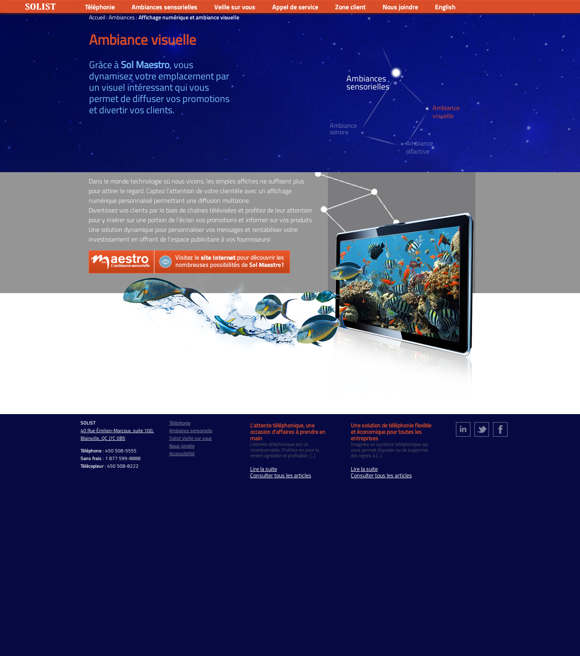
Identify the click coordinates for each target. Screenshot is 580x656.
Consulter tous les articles (280, 475)
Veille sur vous (234, 7)
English (445, 7)
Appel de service (295, 7)
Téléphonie (100, 7)
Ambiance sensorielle (190, 430)
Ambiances (122, 17)
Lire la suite (263, 469)
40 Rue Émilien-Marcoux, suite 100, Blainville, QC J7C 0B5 (117, 434)
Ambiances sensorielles (164, 7)
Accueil (97, 17)
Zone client (350, 7)
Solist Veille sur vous (190, 438)
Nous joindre (400, 7)
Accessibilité (182, 453)
